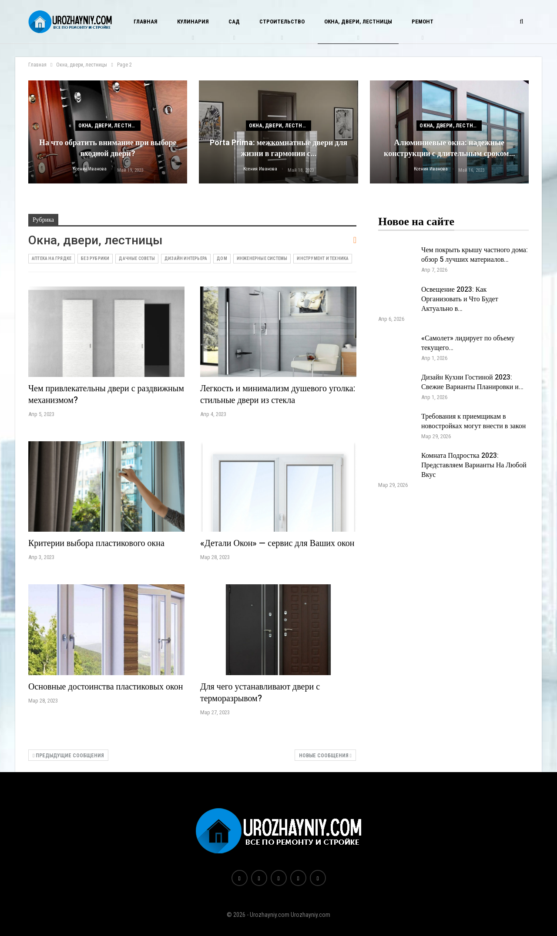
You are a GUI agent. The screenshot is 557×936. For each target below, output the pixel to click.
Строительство (282, 21)
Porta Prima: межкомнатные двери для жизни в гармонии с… (279, 148)
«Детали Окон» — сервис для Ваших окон (277, 543)
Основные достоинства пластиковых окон (105, 686)
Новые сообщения (325, 756)
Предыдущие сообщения (68, 756)
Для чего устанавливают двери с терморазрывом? (260, 692)
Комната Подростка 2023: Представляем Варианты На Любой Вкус (474, 465)
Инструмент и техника (323, 258)
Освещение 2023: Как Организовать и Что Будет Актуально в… (459, 299)
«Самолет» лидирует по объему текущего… (468, 343)
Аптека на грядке (51, 258)
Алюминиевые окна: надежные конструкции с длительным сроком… (449, 148)
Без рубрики (95, 258)
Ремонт (422, 21)
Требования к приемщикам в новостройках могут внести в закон (473, 421)
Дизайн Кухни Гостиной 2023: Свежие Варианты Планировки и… (472, 382)
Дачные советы (137, 258)
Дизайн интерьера (185, 258)
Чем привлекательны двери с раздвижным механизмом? (106, 394)
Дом (222, 258)
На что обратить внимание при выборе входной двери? (108, 148)
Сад (234, 21)
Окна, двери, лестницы (358, 21)
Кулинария (193, 21)
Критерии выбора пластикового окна (96, 543)
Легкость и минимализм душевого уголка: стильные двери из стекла (277, 394)
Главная (146, 21)
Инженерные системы (262, 258)
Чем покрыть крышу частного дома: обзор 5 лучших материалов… (474, 255)
